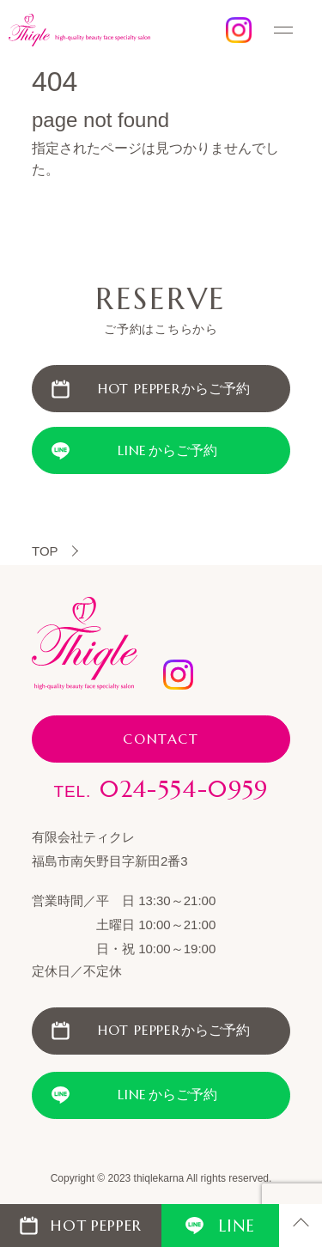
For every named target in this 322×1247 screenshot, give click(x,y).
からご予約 (174, 389)
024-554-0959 (160, 789)
